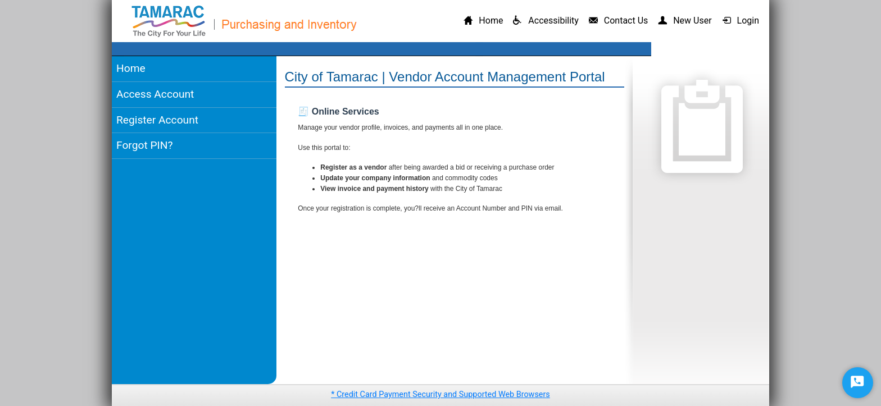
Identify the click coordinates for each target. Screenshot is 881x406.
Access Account (155, 94)
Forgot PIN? (144, 145)
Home (131, 68)
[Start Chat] (857, 382)
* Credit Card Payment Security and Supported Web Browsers (440, 394)
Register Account (157, 119)
